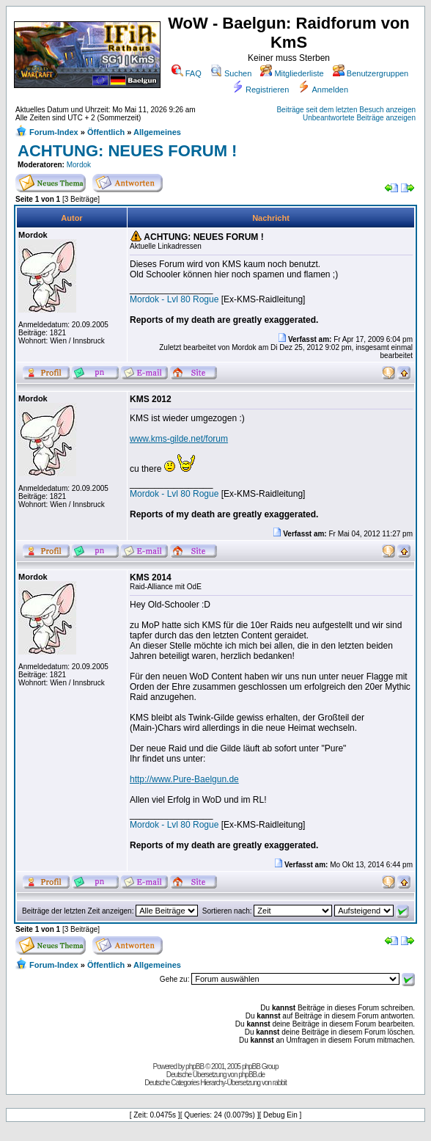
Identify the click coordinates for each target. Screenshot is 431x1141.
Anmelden (323, 89)
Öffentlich (106, 132)
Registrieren (260, 89)
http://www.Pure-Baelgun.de (184, 779)
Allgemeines (157, 132)
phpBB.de (251, 1075)
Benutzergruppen (370, 73)
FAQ (187, 73)
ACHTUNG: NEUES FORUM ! (127, 151)
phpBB (194, 1066)
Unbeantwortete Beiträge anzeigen (359, 118)
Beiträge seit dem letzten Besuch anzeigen (346, 110)
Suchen (230, 73)
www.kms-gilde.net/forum (179, 439)
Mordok (79, 165)
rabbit (280, 1083)
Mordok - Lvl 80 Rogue (174, 299)
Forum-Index (53, 132)
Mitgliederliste (291, 73)
